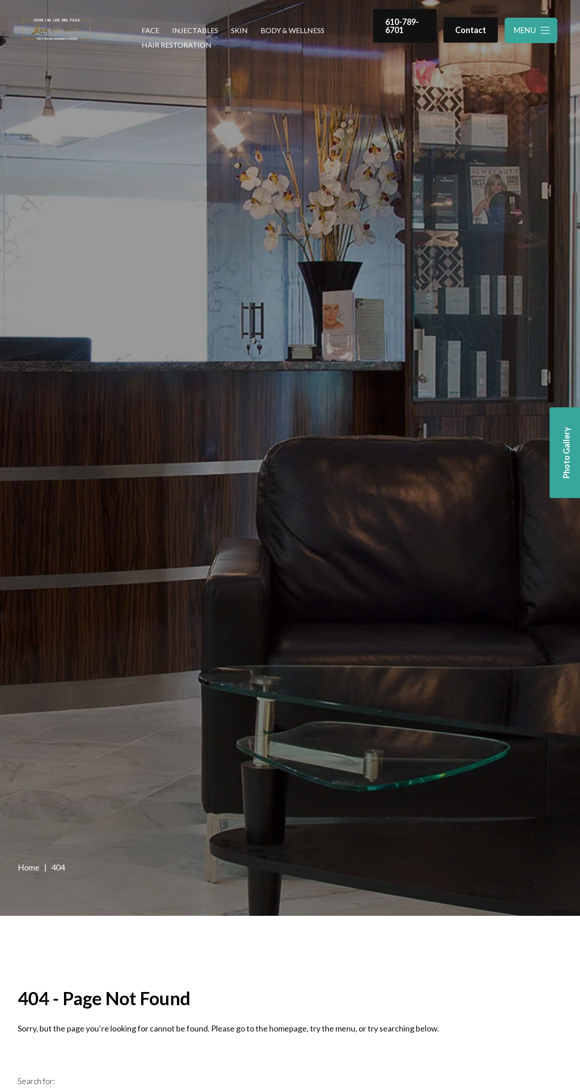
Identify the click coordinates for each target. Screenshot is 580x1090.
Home (28, 867)
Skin (239, 30)
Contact (470, 30)
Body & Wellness (292, 30)
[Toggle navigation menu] (531, 30)
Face (150, 30)
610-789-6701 (402, 26)
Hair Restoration (176, 44)
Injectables (195, 30)
